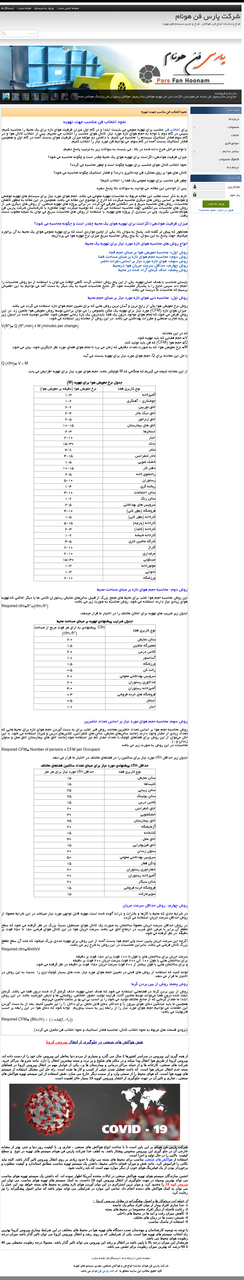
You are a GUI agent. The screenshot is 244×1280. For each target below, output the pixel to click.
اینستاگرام (7, 8)
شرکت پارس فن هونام (104, 1271)
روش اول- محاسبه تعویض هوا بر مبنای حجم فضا (148, 252)
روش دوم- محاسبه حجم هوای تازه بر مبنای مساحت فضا (143, 257)
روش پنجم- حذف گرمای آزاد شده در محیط (153, 270)
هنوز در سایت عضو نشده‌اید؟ (216, 210)
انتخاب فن (172, 130)
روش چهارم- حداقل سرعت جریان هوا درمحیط (150, 266)
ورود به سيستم (44, 8)
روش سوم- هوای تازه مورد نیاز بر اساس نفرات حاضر (144, 261)
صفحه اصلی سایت (68, 8)
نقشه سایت (98, 1258)
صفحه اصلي (143, 1258)
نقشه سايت (24, 8)
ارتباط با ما (128, 1258)
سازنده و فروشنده (156, 100)
